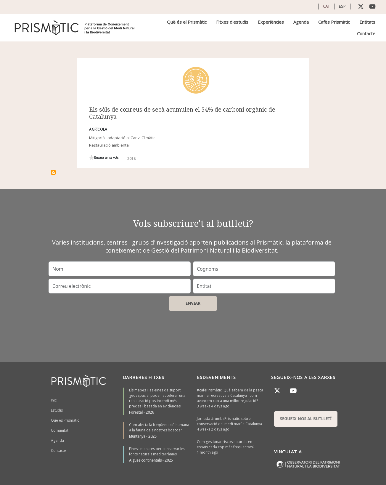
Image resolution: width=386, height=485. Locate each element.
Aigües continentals (145, 460)
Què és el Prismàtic (187, 22)
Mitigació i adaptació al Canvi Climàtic (122, 137)
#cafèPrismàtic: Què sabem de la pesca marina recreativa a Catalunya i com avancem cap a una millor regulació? (230, 395)
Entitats (367, 22)
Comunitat (59, 430)
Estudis (57, 410)
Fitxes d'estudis (232, 22)
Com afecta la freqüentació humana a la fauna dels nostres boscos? (159, 427)
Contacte (366, 33)
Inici (54, 400)
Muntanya (137, 436)
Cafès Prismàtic (334, 22)
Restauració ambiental (109, 145)
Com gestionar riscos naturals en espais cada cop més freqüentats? (225, 444)
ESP (342, 6)
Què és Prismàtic (65, 420)
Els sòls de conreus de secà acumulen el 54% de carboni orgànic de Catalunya (182, 113)
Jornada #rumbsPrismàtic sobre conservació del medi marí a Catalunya (229, 421)
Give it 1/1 (91, 157)
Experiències (271, 22)
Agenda (301, 22)
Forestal (136, 412)
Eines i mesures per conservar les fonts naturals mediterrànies (157, 451)
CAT (326, 6)
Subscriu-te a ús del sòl (53, 172)
